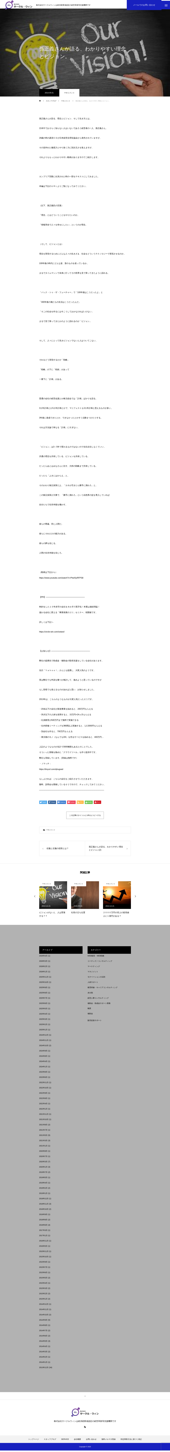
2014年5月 (43, 1343)
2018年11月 (44, 1205)
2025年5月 (43, 1010)
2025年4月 (43, 1015)
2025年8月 (43, 994)
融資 (89, 1010)
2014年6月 (43, 1337)
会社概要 (77, 1441)
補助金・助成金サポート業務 (99, 1005)
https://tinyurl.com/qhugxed (51, 771)
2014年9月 (43, 1321)
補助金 (90, 1015)
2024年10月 (44, 1047)
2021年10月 (44, 1121)
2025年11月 (44, 978)
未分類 (90, 994)
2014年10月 (44, 1316)
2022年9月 (43, 1094)
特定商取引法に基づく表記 (131, 1441)
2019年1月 (43, 1195)
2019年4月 (43, 1184)
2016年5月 (43, 1248)
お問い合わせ (91, 1441)
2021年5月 (43, 1137)
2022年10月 (44, 1089)
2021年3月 (43, 1142)
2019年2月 (43, 1189)
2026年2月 (43, 968)
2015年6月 (43, 1274)
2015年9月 (43, 1263)
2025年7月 (43, 999)
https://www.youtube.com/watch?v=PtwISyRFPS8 (61, 579)
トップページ (33, 1441)
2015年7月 (43, 1269)
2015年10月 (44, 1258)
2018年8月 (43, 1221)
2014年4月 (43, 1348)
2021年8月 (43, 1126)
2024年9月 (43, 1052)
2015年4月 (43, 1284)
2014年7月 (43, 1332)
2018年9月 (43, 1216)
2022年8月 (43, 1100)
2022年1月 (43, 1110)
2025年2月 (43, 1026)
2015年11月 (44, 1253)
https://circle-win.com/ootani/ (52, 633)
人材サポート (93, 984)
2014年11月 (44, 1311)
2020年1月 (43, 1168)
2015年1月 (43, 1300)
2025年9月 (43, 989)
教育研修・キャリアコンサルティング (102, 989)
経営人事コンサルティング (98, 999)
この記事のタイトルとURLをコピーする (85, 817)
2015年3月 (43, 1290)
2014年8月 (43, 1327)
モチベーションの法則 (96, 978)
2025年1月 (43, 1031)
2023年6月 (43, 1079)
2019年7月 (43, 1174)
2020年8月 (43, 1153)
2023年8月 (43, 1073)
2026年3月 (43, 963)
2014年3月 (43, 1353)
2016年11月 (44, 1242)
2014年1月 (43, 1364)
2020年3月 (43, 1163)
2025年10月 (44, 984)
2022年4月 (43, 1105)
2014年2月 (43, 1358)
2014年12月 (44, 1306)
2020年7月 (43, 1158)
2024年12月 (44, 1036)
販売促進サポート (95, 1022)
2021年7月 (43, 1131)
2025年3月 (43, 1021)
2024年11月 (44, 1042)
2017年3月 (43, 1232)
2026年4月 (43, 957)
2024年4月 (43, 1063)
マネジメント (69, 94)
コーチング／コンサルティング (100, 963)
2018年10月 (44, 1211)
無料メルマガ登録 (109, 1441)
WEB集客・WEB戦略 (96, 957)
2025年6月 (43, 1005)
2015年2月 (43, 1295)
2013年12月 (44, 1369)
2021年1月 (43, 1147)
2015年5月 (43, 1279)
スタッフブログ (50, 1441)
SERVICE (65, 1441)
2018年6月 (43, 1226)
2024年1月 (43, 1068)
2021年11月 (44, 1116)
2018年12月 (44, 1200)
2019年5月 (43, 1179)
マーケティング (94, 968)
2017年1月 (43, 1237)
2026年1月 (43, 973)
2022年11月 (44, 1084)
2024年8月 (43, 1058)
